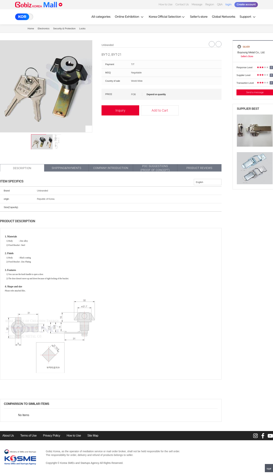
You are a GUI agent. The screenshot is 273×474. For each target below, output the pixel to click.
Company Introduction (110, 168)
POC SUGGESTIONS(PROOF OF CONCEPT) (155, 168)
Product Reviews (199, 168)
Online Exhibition (129, 16)
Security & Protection (64, 28)
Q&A (219, 4)
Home (31, 28)
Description (22, 168)
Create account (246, 4)
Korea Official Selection (167, 16)
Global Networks (223, 16)
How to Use (165, 4)
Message (197, 4)
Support (248, 16)
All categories (100, 16)
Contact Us (182, 4)
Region (209, 4)
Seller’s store (198, 16)
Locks (82, 28)
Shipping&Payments (66, 168)
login (228, 4)
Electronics (43, 28)
